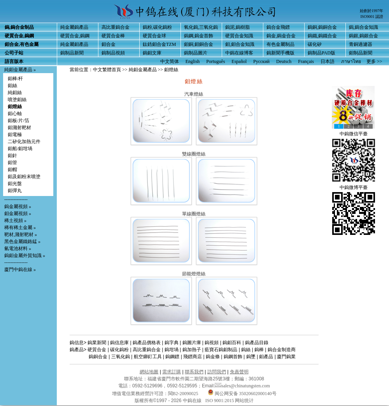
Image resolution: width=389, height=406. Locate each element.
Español (239, 61)
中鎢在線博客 (239, 53)
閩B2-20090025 (183, 393)
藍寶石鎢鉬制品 (221, 349)
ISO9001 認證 (371, 16)
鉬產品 (266, 356)
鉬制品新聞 (360, 53)
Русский (261, 61)
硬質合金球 (154, 35)
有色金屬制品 (280, 44)
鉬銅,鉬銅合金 (198, 44)
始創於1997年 (371, 11)
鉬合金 (109, 44)
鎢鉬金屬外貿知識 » (24, 255)
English (193, 61)
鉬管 (12, 162)
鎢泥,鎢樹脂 (237, 27)
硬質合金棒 (113, 35)
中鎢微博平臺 (354, 187)
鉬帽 (12, 169)
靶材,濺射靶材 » (20, 234)
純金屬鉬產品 (74, 44)
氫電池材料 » (17, 248)
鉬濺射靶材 (19, 127)
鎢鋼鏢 (172, 356)
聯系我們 (194, 371)
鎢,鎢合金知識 (363, 27)
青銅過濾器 (360, 44)
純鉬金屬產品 (18, 69)
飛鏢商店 (192, 356)
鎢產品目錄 (256, 342)
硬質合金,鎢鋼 (74, 35)
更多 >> (374, 61)
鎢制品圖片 (195, 53)
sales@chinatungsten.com (242, 385)
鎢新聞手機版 (280, 53)
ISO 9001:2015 (220, 400)
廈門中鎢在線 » (20, 269)
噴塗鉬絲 (17, 99)
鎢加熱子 (191, 349)
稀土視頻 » (15, 220)
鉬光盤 (15, 183)
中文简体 (169, 61)
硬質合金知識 (239, 35)
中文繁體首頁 (107, 69)
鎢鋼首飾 (233, 356)
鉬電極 (15, 134)
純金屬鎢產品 (74, 27)
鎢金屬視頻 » (17, 206)
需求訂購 (171, 371)
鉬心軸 (15, 113)
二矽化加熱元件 (24, 141)
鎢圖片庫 (191, 342)
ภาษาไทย (351, 61)
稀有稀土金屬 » (20, 227)
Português (215, 61)
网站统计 (244, 400)
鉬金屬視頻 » (17, 213)
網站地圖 (149, 371)
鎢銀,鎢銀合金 (363, 35)
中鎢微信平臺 (354, 133)
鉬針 (12, 155)
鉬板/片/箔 (18, 120)
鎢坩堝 (172, 349)
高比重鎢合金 (116, 27)
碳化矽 (315, 44)
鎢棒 (259, 349)
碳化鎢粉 (119, 349)
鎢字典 (172, 342)
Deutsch (283, 61)
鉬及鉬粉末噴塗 (24, 176)
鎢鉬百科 (232, 342)
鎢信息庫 (119, 342)
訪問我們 (216, 371)
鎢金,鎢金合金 (281, 35)
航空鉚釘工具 (148, 356)
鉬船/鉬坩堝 (20, 148)
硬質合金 (97, 349)
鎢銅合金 (98, 356)
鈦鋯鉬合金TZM (159, 44)
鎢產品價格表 (147, 342)
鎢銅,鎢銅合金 (322, 27)
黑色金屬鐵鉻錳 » (22, 241)
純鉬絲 (15, 92)
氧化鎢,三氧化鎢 (201, 27)
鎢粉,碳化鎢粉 (157, 27)
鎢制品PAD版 (321, 53)
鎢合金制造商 (282, 349)
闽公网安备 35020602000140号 (242, 393)
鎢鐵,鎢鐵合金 (322, 35)
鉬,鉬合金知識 (239, 44)
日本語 (328, 61)
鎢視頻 (212, 342)
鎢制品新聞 (72, 53)
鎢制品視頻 (113, 53)
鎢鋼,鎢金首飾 (198, 35)
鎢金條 (213, 356)
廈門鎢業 (286, 356)
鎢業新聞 (97, 342)
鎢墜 (251, 356)
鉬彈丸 (15, 190)
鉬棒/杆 (15, 78)
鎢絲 (246, 349)
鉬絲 (12, 85)
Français (306, 61)
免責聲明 (239, 371)
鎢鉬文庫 (152, 53)
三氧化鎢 (120, 356)
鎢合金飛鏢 (278, 27)
